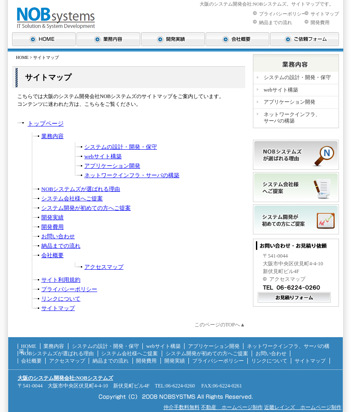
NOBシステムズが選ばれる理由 (80, 189)
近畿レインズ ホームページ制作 (303, 407)
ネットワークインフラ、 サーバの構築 (292, 117)
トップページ (46, 123)
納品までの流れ (275, 22)
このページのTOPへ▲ (219, 325)
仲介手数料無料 (181, 407)
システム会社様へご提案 (72, 198)
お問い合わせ (58, 236)
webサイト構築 (103, 156)
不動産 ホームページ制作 (232, 407)
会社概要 (52, 255)
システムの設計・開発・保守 (120, 147)
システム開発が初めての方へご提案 (86, 208)
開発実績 (52, 217)
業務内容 (52, 136)
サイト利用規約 (60, 280)
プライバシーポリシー (282, 13)
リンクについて (60, 298)
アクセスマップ (103, 267)
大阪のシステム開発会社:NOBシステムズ (65, 378)
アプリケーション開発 (112, 166)
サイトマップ (325, 13)
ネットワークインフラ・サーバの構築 (131, 175)
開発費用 (320, 22)
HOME (22, 57)
